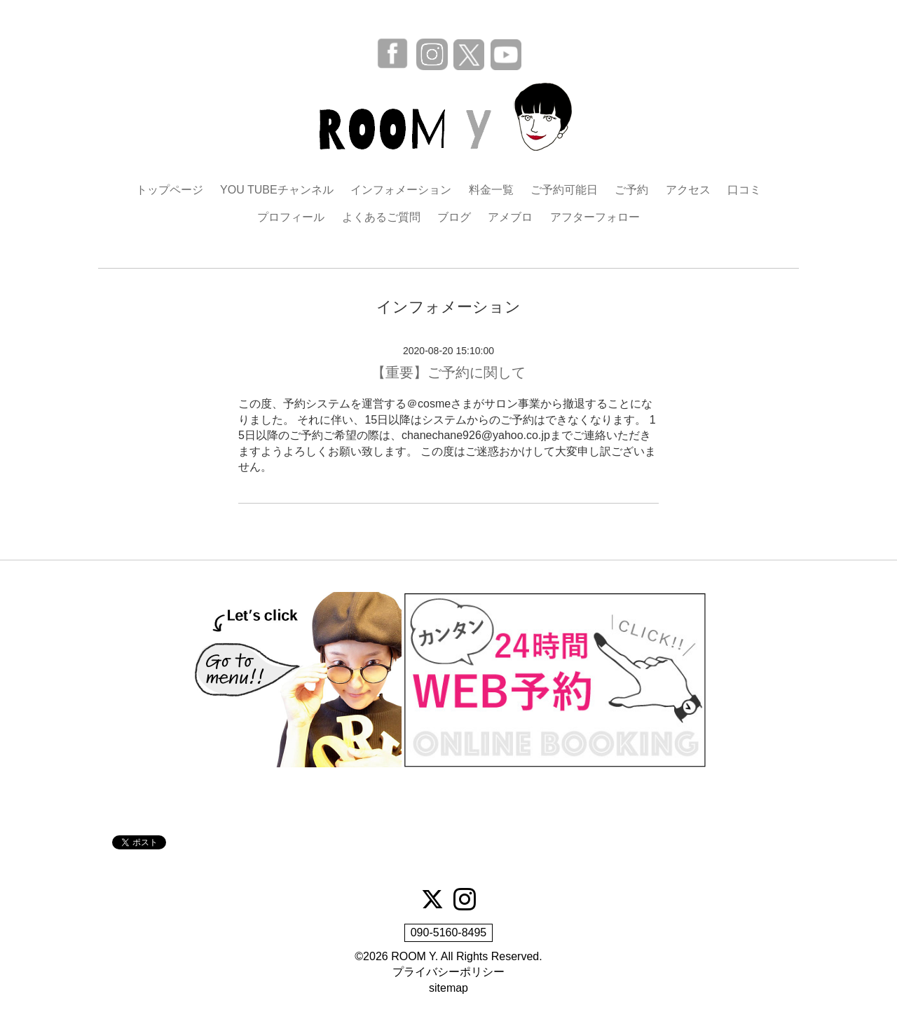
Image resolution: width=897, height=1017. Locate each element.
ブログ (454, 217)
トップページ (169, 190)
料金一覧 (491, 190)
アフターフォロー (595, 217)
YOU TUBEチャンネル (277, 190)
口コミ (744, 190)
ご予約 (631, 190)
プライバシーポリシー (448, 972)
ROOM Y (413, 956)
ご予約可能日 (564, 190)
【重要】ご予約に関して (448, 372)
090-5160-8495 (449, 932)
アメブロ (510, 217)
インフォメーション (400, 190)
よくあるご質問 (381, 217)
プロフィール (290, 217)
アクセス (688, 190)
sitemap (448, 988)
